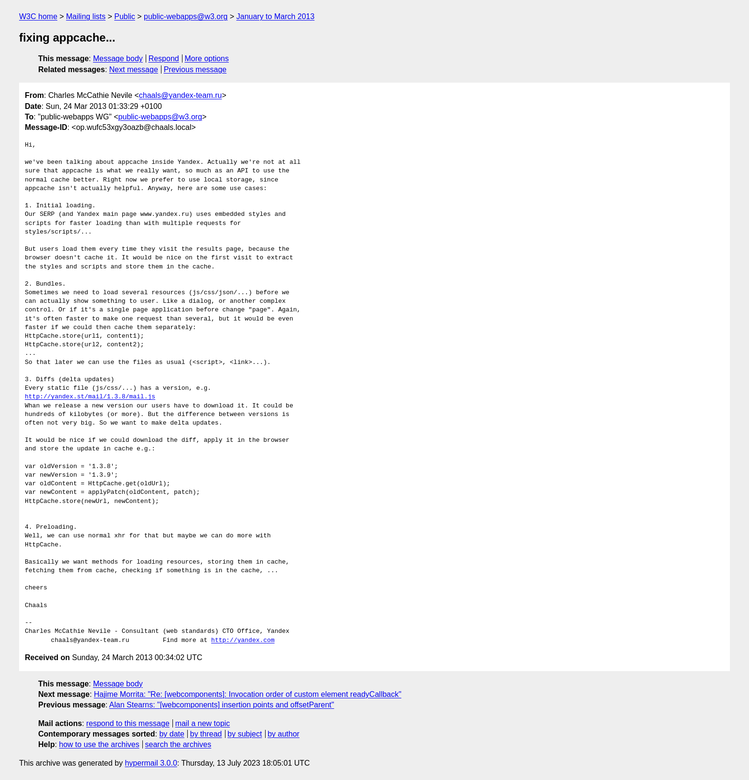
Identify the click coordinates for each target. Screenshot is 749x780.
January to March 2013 (275, 16)
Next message (133, 69)
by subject (244, 734)
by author (284, 734)
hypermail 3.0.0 (151, 763)
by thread (206, 734)
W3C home (38, 16)
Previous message (195, 69)
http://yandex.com (243, 640)
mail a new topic (202, 723)
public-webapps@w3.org (185, 16)
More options (207, 58)
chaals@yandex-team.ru (180, 95)
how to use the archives (99, 744)
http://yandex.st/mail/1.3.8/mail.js (90, 397)
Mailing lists (86, 16)
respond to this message (127, 723)
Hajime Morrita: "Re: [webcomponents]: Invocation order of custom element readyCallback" (248, 694)
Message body (118, 58)
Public (124, 16)
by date (171, 734)
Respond (164, 58)
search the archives (178, 744)
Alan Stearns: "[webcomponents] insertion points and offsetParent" (221, 705)
